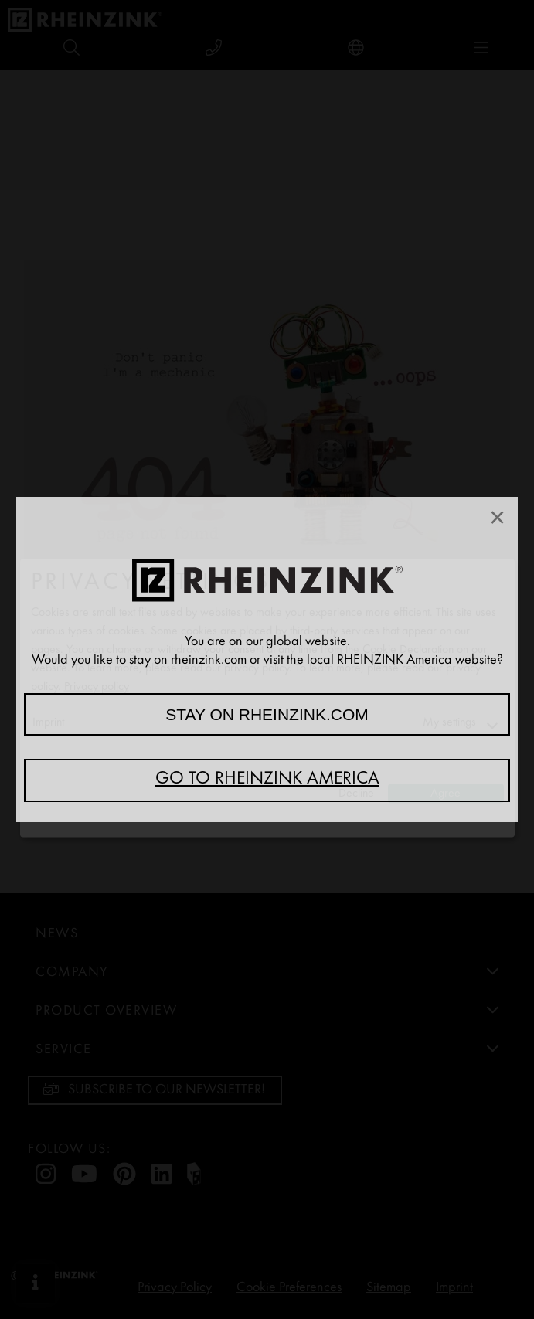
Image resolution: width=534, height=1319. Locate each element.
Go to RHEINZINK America (267, 779)
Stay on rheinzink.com (267, 714)
